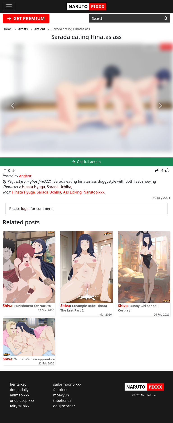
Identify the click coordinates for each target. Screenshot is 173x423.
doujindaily (19, 389)
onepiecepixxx (22, 400)
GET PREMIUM (26, 18)
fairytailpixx (20, 405)
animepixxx (19, 395)
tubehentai (62, 400)
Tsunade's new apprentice (34, 359)
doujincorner (64, 405)
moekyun (61, 395)
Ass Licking (72, 192)
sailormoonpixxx (67, 384)
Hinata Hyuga (33, 186)
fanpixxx (60, 389)
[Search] (165, 18)
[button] (13, 106)
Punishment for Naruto (32, 306)
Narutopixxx (94, 192)
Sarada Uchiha (59, 186)
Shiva (7, 305)
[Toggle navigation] (9, 6)
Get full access (86, 161)
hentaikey (18, 384)
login (25, 208)
